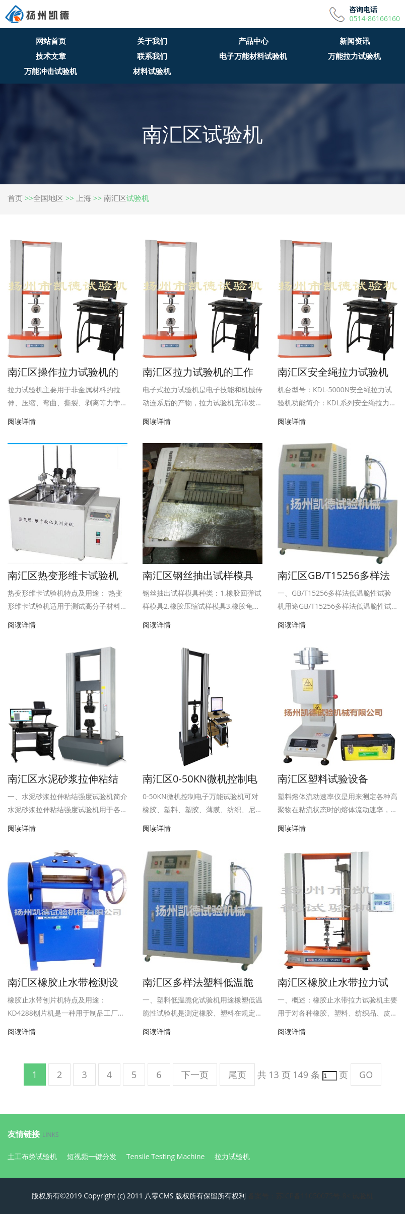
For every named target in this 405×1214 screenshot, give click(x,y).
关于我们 (152, 41)
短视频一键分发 (91, 1156)
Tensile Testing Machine (165, 1156)
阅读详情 (22, 421)
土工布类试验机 (32, 1156)
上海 (83, 198)
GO (366, 1074)
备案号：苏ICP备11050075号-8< (299, 1195)
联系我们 (152, 56)
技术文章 (51, 56)
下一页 (195, 1074)
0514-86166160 (374, 18)
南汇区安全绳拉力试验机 (333, 372)
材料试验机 (152, 71)
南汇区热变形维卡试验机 (63, 575)
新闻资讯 (355, 41)
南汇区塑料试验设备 (323, 778)
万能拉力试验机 (354, 56)
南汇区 (115, 198)
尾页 (237, 1074)
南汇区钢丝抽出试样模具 (198, 575)
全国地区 (48, 198)
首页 (15, 198)
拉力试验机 (232, 1156)
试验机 (362, 1195)
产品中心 (253, 41)
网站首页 (51, 41)
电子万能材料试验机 (253, 56)
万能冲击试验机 (50, 71)
